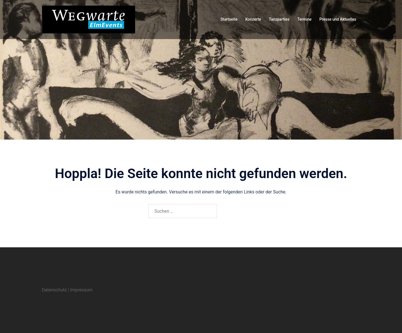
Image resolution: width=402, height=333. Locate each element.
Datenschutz (54, 290)
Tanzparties (279, 19)
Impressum (81, 290)
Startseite (229, 19)
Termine (304, 19)
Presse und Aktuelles (337, 19)
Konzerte (253, 19)
